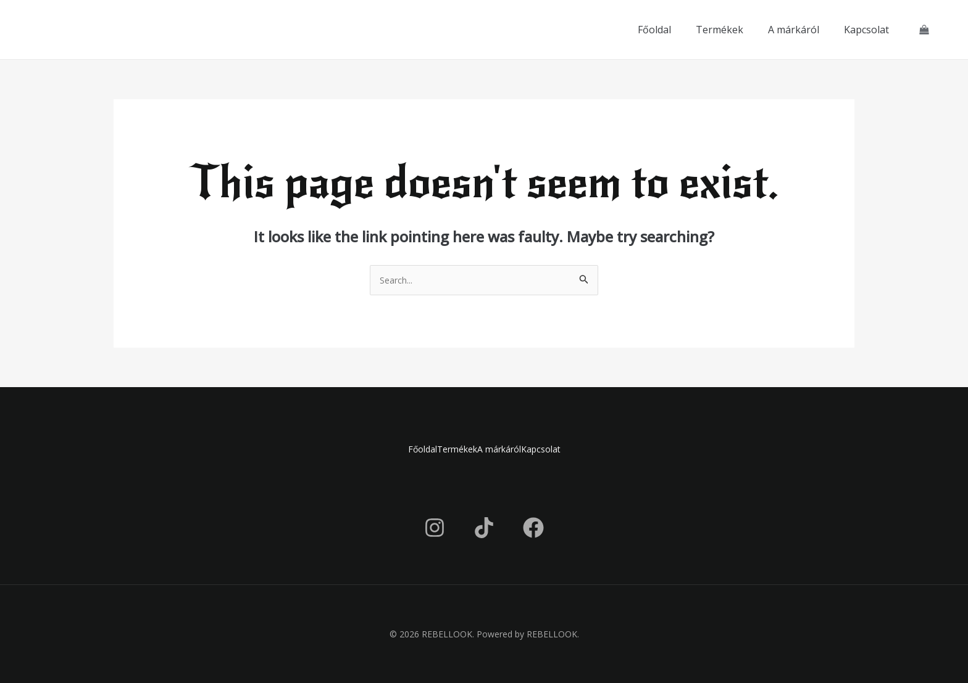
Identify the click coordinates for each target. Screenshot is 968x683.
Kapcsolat (866, 29)
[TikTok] (484, 527)
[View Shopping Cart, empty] (924, 30)
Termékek (719, 29)
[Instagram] (434, 527)
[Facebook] (533, 527)
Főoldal (654, 29)
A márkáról (793, 29)
